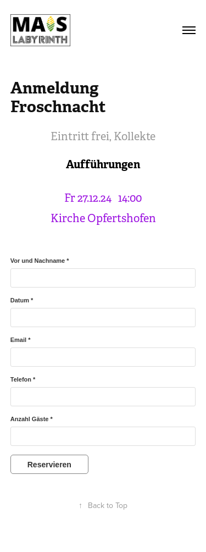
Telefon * (23, 379)
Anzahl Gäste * (31, 419)
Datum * (22, 300)
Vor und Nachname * (39, 260)
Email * (20, 339)
